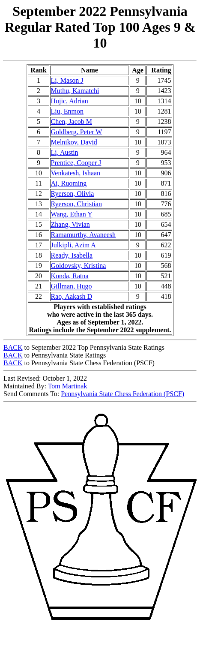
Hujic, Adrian (69, 101)
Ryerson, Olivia (72, 193)
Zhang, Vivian (70, 224)
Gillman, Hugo (71, 286)
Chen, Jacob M (71, 121)
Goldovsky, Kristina (78, 265)
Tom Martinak (67, 386)
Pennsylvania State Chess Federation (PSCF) (122, 393)
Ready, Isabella (72, 255)
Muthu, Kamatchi (75, 90)
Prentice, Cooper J (76, 162)
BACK (12, 347)
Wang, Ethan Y (72, 214)
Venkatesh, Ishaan (76, 173)
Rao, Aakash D (71, 296)
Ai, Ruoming (69, 183)
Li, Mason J (67, 80)
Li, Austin (64, 152)
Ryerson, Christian (76, 203)
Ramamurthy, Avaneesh (83, 234)
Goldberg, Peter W (76, 131)
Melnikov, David (74, 142)
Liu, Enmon (67, 111)
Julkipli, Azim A (73, 245)
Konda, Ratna (70, 275)
